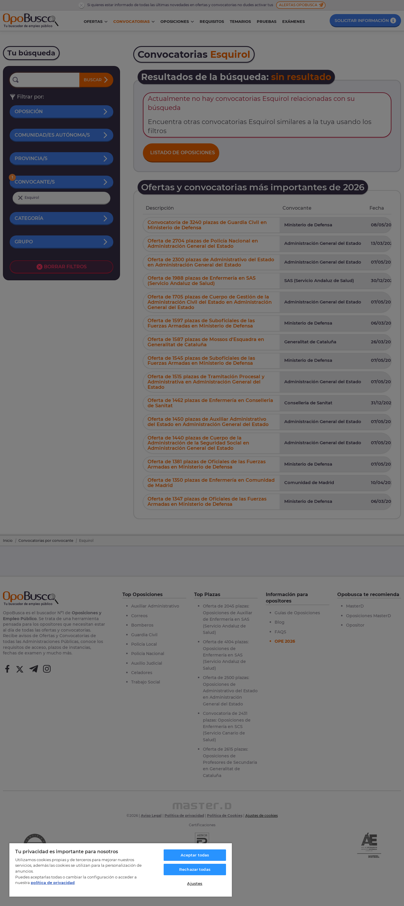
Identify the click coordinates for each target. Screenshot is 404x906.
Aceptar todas (195, 855)
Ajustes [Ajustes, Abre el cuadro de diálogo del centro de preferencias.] (194, 883)
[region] (120, 870)
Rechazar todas (194, 869)
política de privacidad (53, 882)
